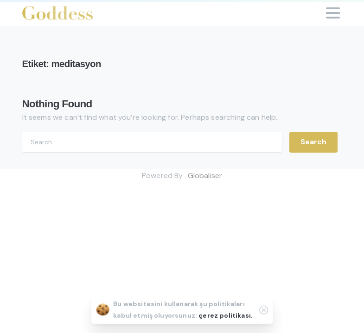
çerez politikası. (225, 316)
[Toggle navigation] (333, 13)
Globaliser (205, 175)
